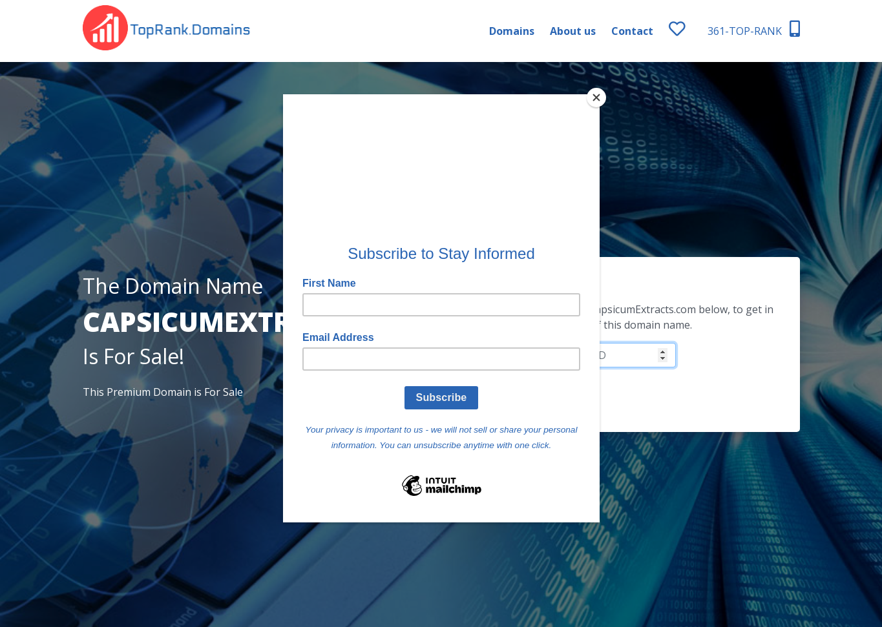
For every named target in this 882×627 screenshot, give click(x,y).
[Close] (596, 97)
